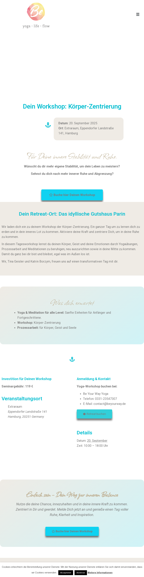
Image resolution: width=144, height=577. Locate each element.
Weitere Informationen (100, 572)
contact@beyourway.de (109, 404)
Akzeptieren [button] (65, 573)
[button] (138, 14)
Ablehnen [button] (80, 573)
